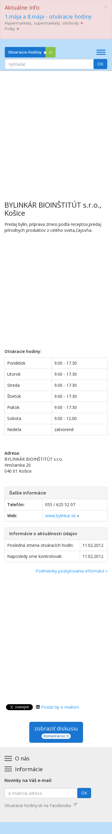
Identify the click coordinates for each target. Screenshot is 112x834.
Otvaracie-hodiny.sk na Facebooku (40, 805)
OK (100, 64)
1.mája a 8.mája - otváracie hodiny (48, 16)
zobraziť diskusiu (56, 732)
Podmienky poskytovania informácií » (72, 571)
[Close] (106, 7)
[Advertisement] (56, 131)
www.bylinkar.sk (60, 515)
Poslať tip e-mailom (60, 707)
